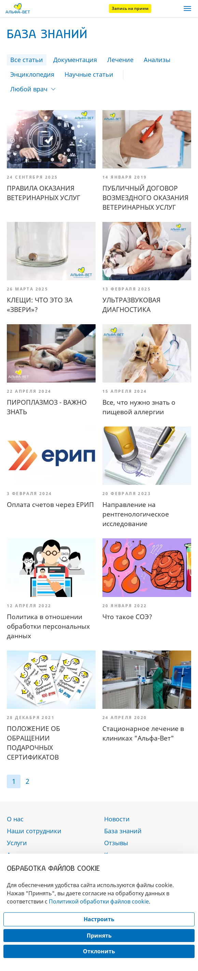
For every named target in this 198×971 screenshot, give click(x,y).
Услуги (17, 843)
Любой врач (28, 89)
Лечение (120, 60)
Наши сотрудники (34, 831)
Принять (99, 935)
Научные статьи (89, 74)
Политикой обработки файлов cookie (99, 901)
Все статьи (26, 60)
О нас (15, 819)
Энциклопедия (32, 74)
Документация (75, 60)
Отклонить (99, 951)
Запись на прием (130, 8)
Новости (117, 819)
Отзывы (116, 843)
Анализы (157, 60)
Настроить (99, 919)
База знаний (123, 831)
